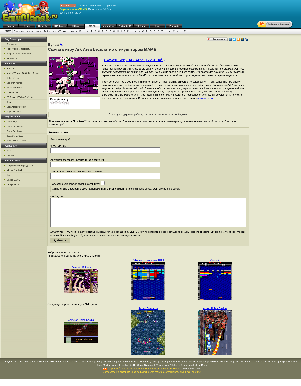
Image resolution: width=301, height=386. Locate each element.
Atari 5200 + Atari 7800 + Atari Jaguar (50, 367)
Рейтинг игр (50, 31)
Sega (157, 26)
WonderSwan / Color (16, 141)
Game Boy (43, 26)
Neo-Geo (11, 155)
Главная (11, 26)
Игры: (82, 31)
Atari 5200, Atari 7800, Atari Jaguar (23, 73)
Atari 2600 (11, 68)
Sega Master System (16, 107)
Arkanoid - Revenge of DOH (148, 265)
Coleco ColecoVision (82, 367)
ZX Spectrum (13, 184)
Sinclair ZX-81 (13, 180)
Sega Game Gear (15, 136)
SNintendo (174, 26)
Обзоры (62, 31)
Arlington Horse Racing (81, 325)
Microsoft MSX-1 (14, 170)
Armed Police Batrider (215, 314)
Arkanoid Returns (81, 272)
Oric (8, 175)
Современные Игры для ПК (20, 165)
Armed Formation (148, 314)
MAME (92, 26)
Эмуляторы (11, 367)
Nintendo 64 (125, 26)
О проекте (12, 44)
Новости (73, 31)
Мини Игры (109, 26)
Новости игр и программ (18, 49)
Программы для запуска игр (27, 31)
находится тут (206, 98)
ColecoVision (13, 78)
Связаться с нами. (191, 374)
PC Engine (141, 26)
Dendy (27, 26)
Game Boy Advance (16, 126)
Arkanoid (215, 265)
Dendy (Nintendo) (15, 83)
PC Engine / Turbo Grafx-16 (20, 97)
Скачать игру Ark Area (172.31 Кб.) (134, 60)
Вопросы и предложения (19, 54)
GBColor (76, 26)
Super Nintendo (14, 111)
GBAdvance (60, 26)
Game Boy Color (14, 131)
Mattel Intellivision (15, 87)
